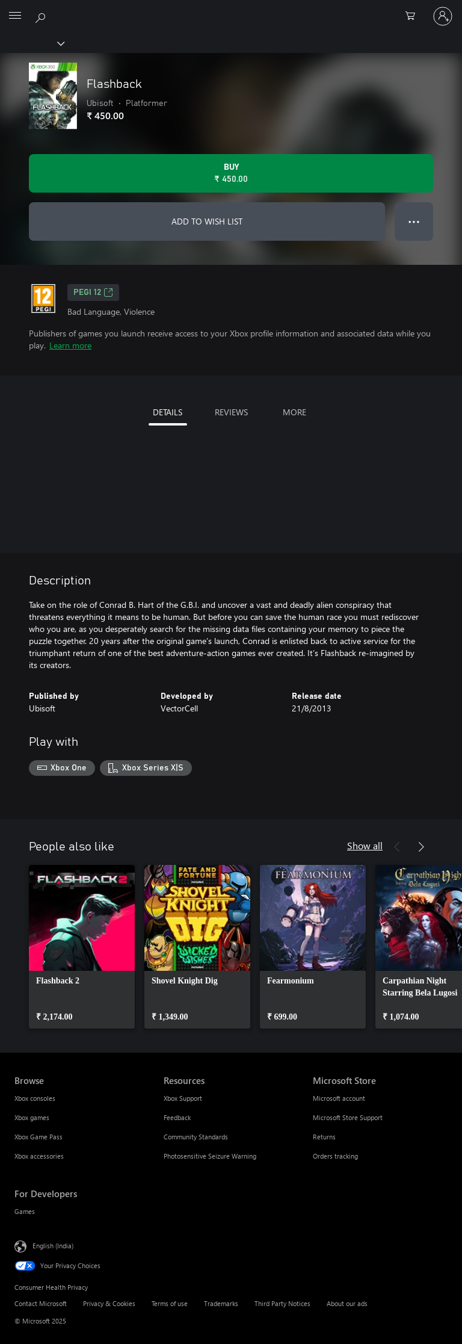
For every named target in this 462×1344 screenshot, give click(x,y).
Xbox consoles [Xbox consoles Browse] (34, 1098)
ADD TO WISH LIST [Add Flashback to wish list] (206, 221)
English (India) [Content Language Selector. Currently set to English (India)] (52, 1245)
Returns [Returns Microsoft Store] (324, 1137)
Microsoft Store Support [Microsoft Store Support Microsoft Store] (348, 1117)
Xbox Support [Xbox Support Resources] (183, 1098)
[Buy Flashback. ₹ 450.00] (231, 173)
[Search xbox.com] (42, 15)
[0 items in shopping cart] (413, 16)
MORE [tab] (294, 412)
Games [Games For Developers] (24, 1211)
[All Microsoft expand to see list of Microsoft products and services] (15, 16)
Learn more (70, 345)
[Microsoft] (230, 9)
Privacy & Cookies (109, 1303)
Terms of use (170, 1303)
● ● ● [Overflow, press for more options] (414, 221)
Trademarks (221, 1303)
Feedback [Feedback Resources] (177, 1117)
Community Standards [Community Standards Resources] (196, 1137)
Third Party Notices (282, 1303)
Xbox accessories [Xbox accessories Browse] (39, 1156)
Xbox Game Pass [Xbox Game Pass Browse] (38, 1137)
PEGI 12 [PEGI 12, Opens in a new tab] (93, 292)
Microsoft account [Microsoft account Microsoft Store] (339, 1098)
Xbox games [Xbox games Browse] (31, 1117)
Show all (365, 845)
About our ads (347, 1303)
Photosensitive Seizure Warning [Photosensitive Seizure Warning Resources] (210, 1156)
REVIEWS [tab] (231, 412)
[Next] (421, 846)
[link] (82, 947)
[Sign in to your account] (442, 16)
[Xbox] (31, 43)
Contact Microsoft (40, 1303)
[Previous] (397, 846)
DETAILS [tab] (167, 412)
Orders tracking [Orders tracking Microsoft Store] (335, 1156)
